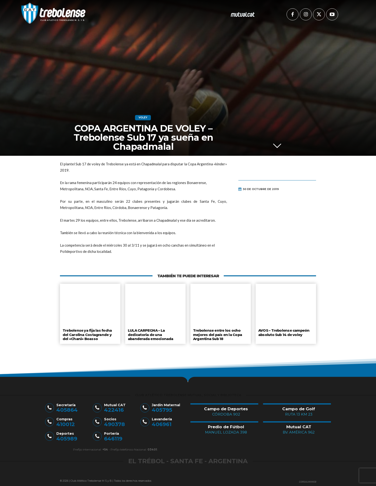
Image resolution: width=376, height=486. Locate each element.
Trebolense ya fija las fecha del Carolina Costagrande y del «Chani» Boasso (90, 334)
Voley (143, 117)
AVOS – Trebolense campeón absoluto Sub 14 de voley (283, 332)
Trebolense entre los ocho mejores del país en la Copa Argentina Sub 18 (217, 334)
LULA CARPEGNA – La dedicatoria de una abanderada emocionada (150, 334)
